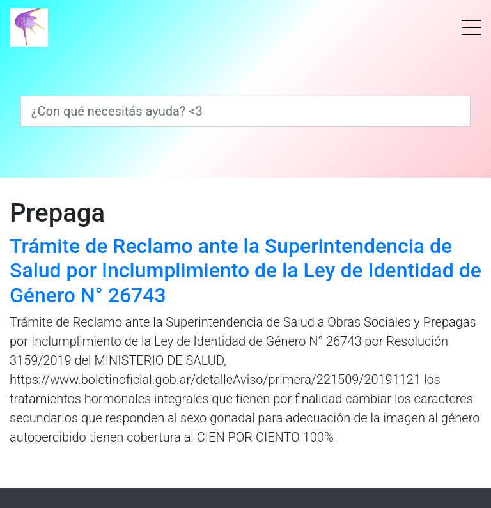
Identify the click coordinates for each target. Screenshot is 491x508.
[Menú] (471, 27)
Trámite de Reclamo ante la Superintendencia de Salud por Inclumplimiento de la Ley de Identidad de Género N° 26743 (245, 270)
